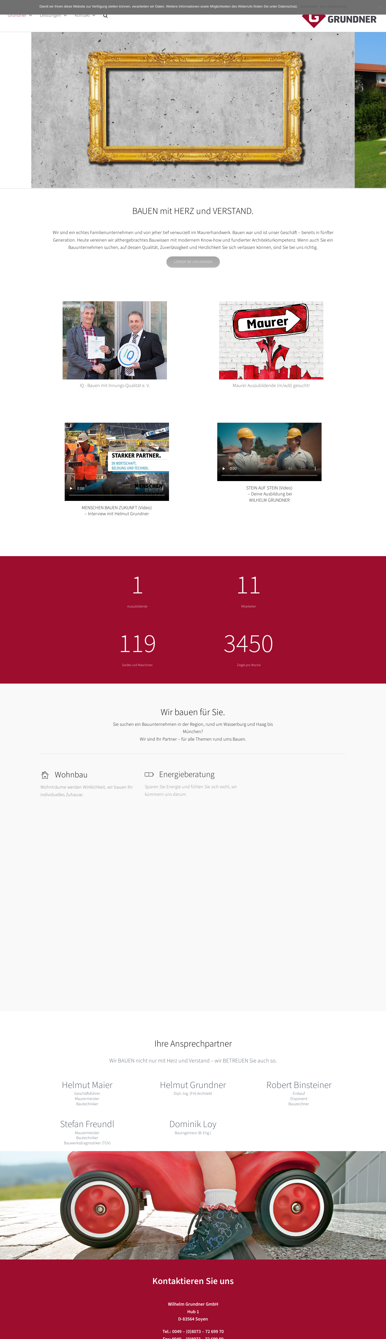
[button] (105, 15)
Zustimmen (308, 6)
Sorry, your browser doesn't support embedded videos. (117, 462)
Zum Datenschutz (333, 6)
